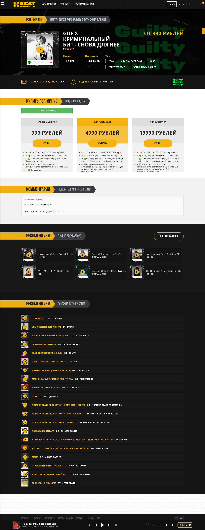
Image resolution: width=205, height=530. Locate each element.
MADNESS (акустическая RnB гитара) (52, 379)
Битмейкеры (50, 518)
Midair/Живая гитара (44, 344)
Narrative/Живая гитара (46, 387)
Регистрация (185, 4)
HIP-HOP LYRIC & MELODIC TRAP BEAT (51, 335)
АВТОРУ (42, 81)
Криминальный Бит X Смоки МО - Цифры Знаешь (61, 254)
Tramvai (37, 318)
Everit (70, 327)
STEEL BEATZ (68, 483)
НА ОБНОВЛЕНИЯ (92, 81)
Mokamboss (86, 379)
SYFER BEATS (82, 335)
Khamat (74, 361)
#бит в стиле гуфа (131, 61)
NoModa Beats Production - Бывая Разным (56, 413)
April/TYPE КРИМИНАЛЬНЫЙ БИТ (49, 474)
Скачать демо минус (47, 110)
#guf (152, 61)
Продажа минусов (65, 518)
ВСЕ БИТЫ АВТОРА (169, 236)
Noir (35, 396)
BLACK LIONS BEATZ (30, 527)
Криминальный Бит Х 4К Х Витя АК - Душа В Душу (170, 254)
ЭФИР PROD (102, 448)
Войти (172, 4)
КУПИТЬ (47, 143)
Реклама (90, 518)
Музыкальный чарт (84, 4)
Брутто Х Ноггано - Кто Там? (106, 254)
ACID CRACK (122, 439)
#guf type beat (116, 67)
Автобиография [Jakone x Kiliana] (51, 370)
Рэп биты (79, 518)
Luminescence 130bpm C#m (46, 327)
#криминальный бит (144, 67)
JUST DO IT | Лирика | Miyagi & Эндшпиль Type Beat (60, 448)
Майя (35, 457)
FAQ (98, 518)
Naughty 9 (83, 370)
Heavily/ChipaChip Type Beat (47, 465)
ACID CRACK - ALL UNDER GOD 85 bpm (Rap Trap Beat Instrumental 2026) (70, 439)
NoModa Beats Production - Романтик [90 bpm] (58, 405)
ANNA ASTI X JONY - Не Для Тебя (53, 271)
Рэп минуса (25, 518)
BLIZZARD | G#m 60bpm (44, 483)
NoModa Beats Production (107, 405)
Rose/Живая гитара (43, 431)
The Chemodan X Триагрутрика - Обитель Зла (168, 271)
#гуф (111, 61)
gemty (72, 353)
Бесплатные (66, 4)
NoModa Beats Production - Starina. (53, 422)
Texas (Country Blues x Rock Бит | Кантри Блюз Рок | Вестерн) (55, 523)
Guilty (70, 48)
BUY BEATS (37, 518)
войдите (51, 211)
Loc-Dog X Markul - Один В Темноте (109, 271)
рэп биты (34, 19)
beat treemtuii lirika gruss (47, 353)
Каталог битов (49, 4)
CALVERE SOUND (71, 344)
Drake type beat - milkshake (48, 361)
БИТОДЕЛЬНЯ (55, 318)
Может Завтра (53, 457)
